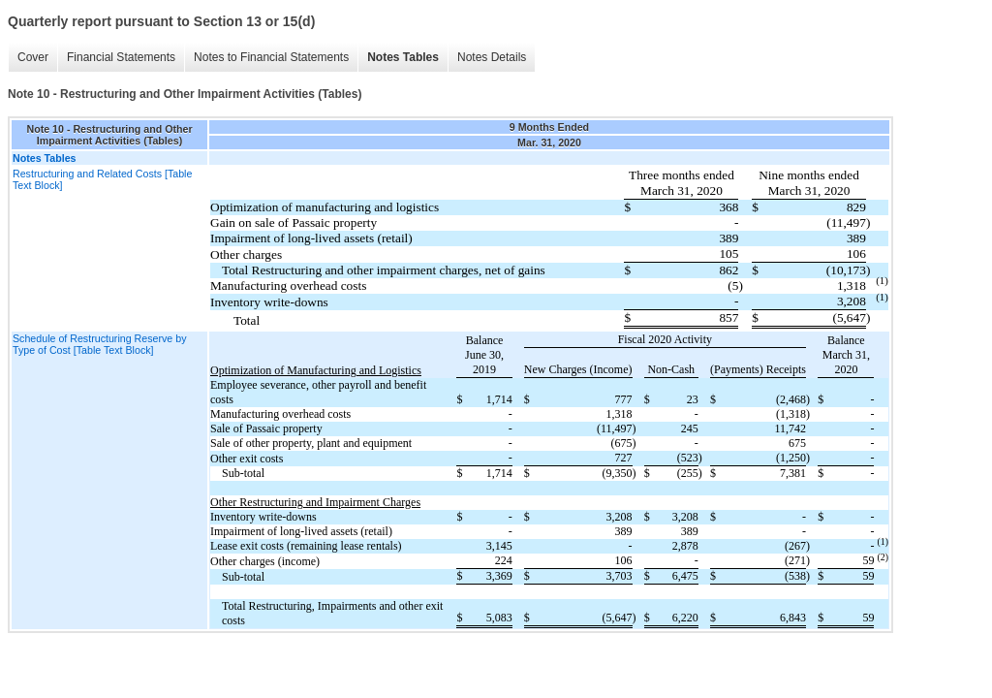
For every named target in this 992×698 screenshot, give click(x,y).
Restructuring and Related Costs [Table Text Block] (102, 179)
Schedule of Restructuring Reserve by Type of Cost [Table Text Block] (99, 344)
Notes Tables (403, 57)
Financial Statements (121, 57)
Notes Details (491, 57)
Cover (32, 57)
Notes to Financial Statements (271, 57)
